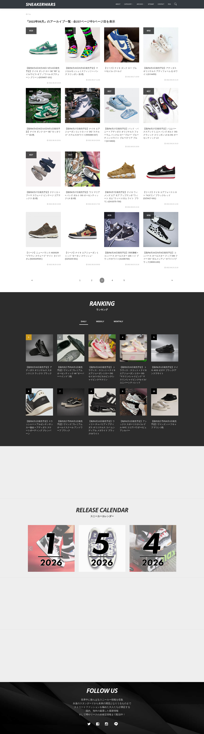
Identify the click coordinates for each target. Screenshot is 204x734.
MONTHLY (118, 321)
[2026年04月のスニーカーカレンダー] (153, 548)
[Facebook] (98, 724)
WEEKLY (100, 321)
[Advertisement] (102, 472)
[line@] (115, 724)
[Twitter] (89, 724)
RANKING (102, 303)
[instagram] (106, 724)
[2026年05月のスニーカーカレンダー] (102, 548)
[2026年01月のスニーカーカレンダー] (51, 548)
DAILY (84, 321)
